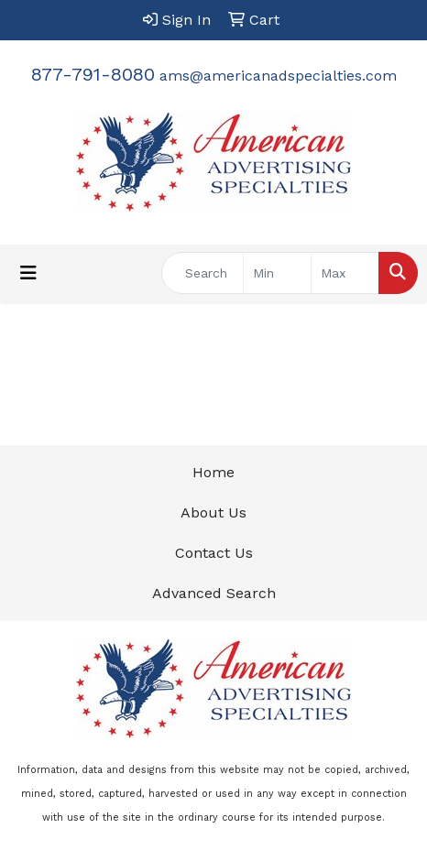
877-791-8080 (93, 74)
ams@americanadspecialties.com (278, 75)
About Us (213, 512)
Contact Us (214, 552)
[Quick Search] (202, 273)
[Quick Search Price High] (345, 273)
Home (213, 472)
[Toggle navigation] (28, 273)
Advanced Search (214, 593)
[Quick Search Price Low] (277, 273)
